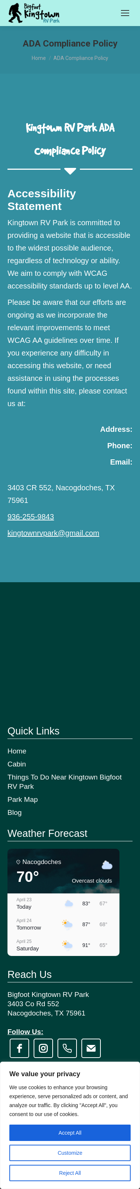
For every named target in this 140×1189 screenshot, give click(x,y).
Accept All (70, 1133)
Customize (69, 1153)
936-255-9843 (30, 517)
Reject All (70, 1173)
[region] (70, 1125)
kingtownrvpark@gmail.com (53, 533)
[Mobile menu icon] (125, 13)
